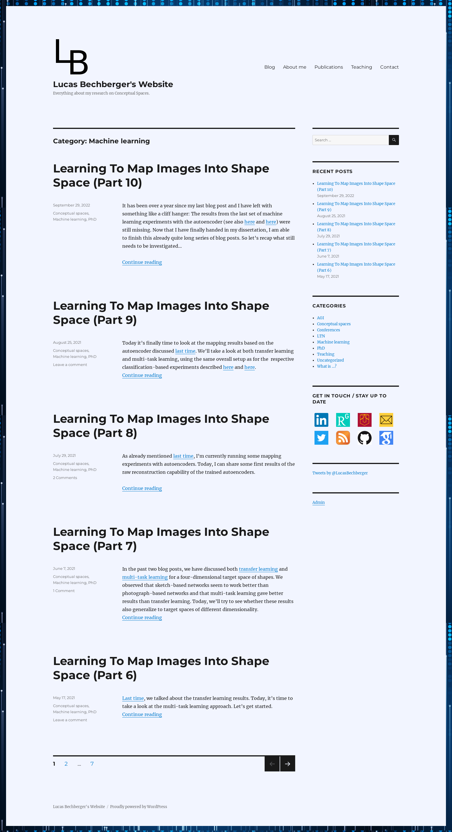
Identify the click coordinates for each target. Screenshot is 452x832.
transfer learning (258, 569)
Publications (328, 67)
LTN (321, 336)
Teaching (361, 67)
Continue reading (142, 262)
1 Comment (64, 590)
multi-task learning (145, 577)
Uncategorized (330, 360)
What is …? (326, 366)
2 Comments (65, 477)
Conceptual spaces (70, 213)
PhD (92, 219)
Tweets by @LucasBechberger (340, 473)
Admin (318, 502)
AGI (320, 317)
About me (294, 67)
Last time (133, 698)
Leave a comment (70, 364)
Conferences (328, 330)
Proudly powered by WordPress (138, 806)
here (249, 222)
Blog (269, 67)
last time (185, 351)
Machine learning (69, 219)
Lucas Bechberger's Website (113, 84)
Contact (389, 67)
